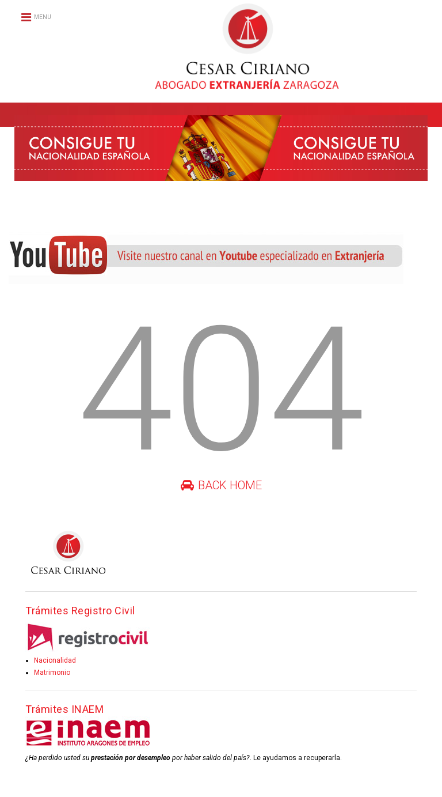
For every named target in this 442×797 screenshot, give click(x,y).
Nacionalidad (55, 660)
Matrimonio (52, 672)
